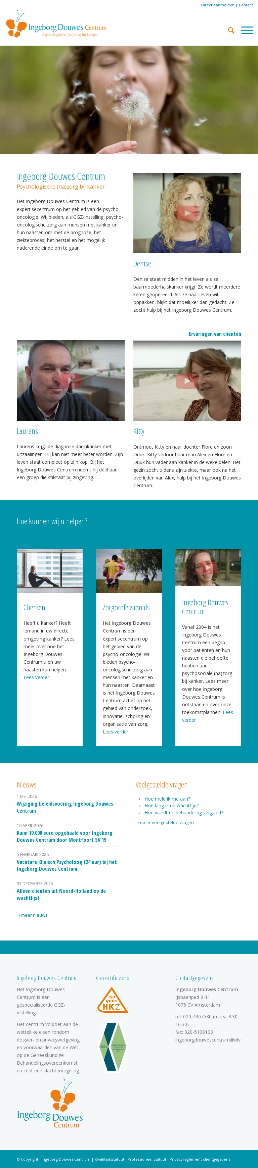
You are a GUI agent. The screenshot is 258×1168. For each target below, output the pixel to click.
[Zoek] (227, 30)
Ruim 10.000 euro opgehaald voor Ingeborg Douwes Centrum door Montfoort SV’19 (65, 836)
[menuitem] (227, 30)
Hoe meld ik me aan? (167, 799)
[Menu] (243, 30)
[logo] (56, 23)
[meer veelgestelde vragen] (166, 822)
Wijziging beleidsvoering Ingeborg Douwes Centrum (65, 807)
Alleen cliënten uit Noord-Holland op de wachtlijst (61, 894)
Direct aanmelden (217, 4)
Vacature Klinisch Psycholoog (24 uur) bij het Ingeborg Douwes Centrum (67, 865)
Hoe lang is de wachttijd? (171, 805)
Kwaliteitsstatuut (109, 1159)
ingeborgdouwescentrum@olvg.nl (211, 1039)
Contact (246, 4)
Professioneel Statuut (147, 1159)
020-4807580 (197, 1016)
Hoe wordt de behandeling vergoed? (183, 812)
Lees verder (36, 677)
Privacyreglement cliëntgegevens (200, 1159)
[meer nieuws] (34, 915)
